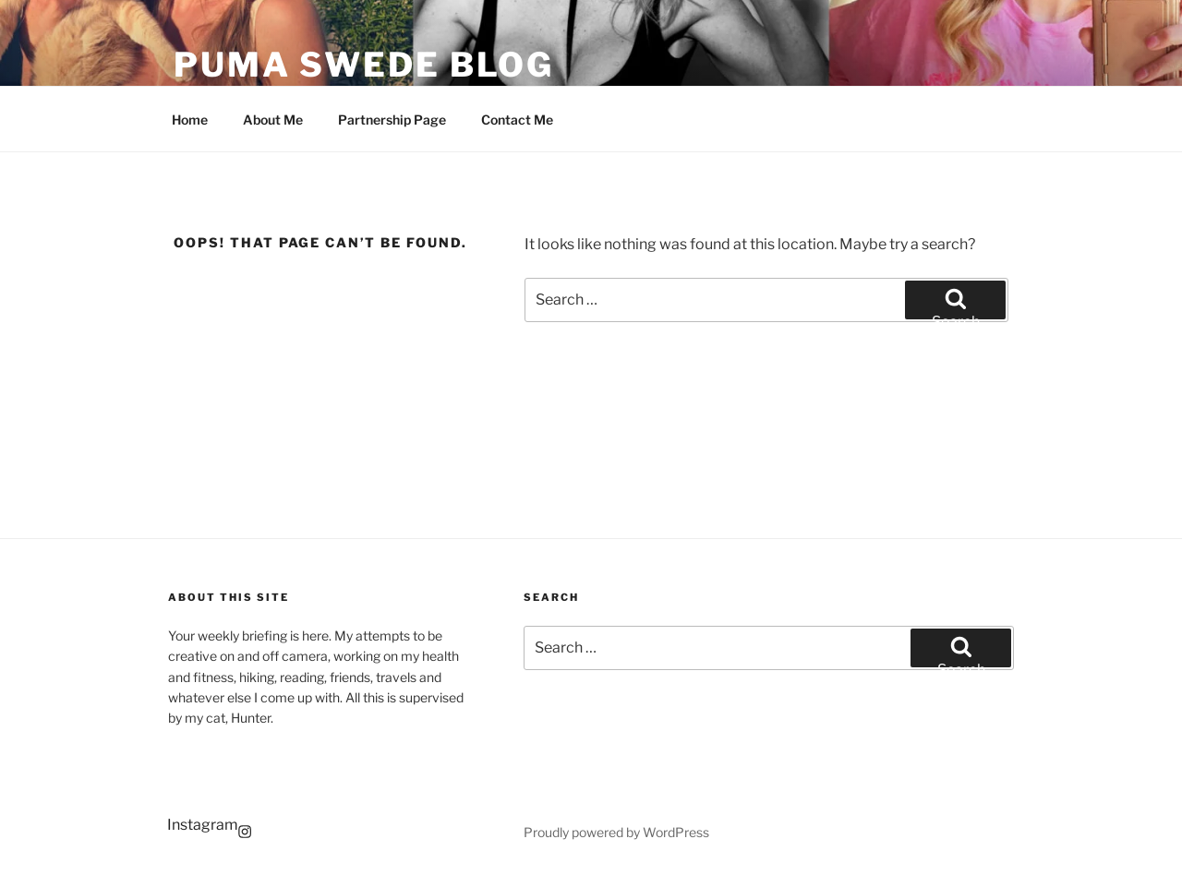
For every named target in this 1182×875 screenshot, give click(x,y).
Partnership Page (392, 119)
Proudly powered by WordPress (616, 832)
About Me (273, 119)
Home (190, 119)
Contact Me (517, 119)
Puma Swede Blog (364, 64)
